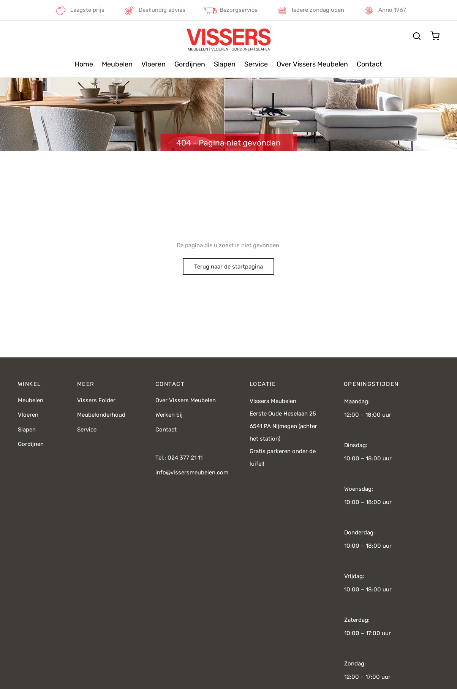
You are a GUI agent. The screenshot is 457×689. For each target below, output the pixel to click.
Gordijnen (189, 64)
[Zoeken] (416, 36)
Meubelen (117, 64)
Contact (369, 64)
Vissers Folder (96, 400)
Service (256, 64)
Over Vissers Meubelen (312, 64)
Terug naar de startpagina (228, 266)
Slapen (225, 64)
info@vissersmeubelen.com (191, 472)
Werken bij (169, 414)
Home (83, 64)
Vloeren (153, 64)
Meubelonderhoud (101, 414)
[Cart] (435, 36)
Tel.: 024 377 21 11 (178, 457)
